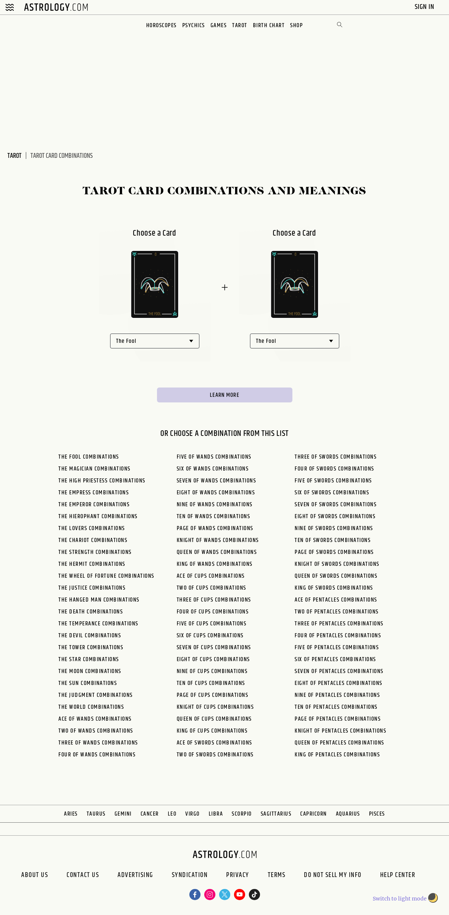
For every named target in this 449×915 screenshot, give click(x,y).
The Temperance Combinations (98, 623)
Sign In (425, 6)
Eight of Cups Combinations (213, 659)
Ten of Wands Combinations (213, 516)
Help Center (398, 875)
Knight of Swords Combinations (337, 564)
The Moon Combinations (89, 671)
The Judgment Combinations (95, 695)
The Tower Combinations (90, 647)
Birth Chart (269, 25)
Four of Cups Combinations (213, 611)
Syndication (190, 875)
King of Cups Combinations (212, 731)
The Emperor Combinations (93, 504)
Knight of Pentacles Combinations (340, 731)
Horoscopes (161, 25)
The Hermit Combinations (91, 564)
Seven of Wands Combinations (216, 480)
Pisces (377, 814)
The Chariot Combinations (92, 540)
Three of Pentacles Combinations (339, 623)
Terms (277, 875)
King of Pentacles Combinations (337, 754)
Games (219, 25)
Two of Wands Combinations (95, 731)
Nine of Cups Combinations (212, 671)
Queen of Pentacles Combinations (339, 742)
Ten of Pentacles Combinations (336, 707)
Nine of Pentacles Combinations (337, 695)
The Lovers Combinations (91, 528)
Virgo (192, 814)
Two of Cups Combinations (211, 588)
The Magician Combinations (94, 469)
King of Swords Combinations (334, 588)
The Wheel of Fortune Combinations (106, 576)
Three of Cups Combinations (214, 600)
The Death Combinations (90, 611)
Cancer (150, 814)
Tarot (239, 25)
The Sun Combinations (87, 683)
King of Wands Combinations (215, 564)
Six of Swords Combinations (332, 492)
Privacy (237, 875)
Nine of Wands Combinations (215, 504)
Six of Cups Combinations (210, 635)
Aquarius (348, 814)
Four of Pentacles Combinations (338, 635)
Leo (172, 814)
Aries (71, 814)
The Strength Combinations (95, 552)
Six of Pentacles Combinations (335, 659)
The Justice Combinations (91, 588)
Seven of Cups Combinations (214, 647)
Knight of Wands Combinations (218, 540)
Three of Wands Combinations (98, 742)
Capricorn (313, 814)
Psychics (193, 25)
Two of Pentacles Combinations (337, 611)
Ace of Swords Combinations (214, 742)
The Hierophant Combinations (98, 516)
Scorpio (242, 814)
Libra (216, 814)
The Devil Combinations (89, 635)
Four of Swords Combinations (334, 469)
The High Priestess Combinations (101, 480)
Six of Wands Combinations (213, 469)
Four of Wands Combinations (96, 754)
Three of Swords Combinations (335, 457)
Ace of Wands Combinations (95, 719)
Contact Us (83, 875)
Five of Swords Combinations (333, 480)
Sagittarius (276, 814)
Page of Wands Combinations (215, 528)
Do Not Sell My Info (333, 875)
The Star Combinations (88, 659)
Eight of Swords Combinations (335, 516)
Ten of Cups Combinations (211, 683)
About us (34, 875)
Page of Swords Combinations (334, 552)
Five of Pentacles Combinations (337, 647)
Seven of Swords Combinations (335, 504)
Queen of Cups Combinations (214, 719)
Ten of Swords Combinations (333, 540)
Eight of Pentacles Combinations (338, 683)
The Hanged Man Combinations (98, 600)
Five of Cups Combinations (212, 623)
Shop (296, 25)
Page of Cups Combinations (212, 695)
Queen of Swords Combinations (336, 576)
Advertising (135, 875)
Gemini (123, 814)
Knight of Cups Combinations (215, 707)
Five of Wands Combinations (214, 457)
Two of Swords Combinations (215, 754)
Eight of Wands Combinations (216, 492)
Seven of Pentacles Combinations (339, 671)
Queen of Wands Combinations (217, 552)
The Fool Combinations (88, 457)
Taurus (96, 814)
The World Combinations (91, 707)
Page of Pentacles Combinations (338, 719)
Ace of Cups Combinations (211, 576)
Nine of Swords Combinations (334, 528)
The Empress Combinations (93, 492)
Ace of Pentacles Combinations (336, 600)
